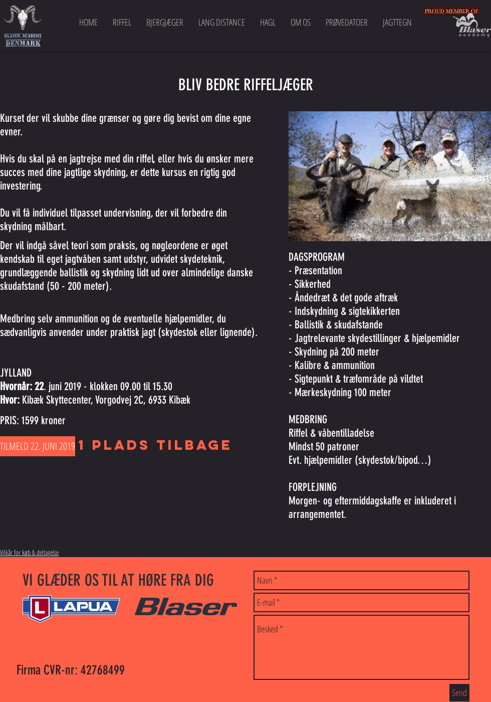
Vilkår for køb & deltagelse (29, 552)
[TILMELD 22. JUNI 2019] (37, 446)
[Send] (459, 692)
